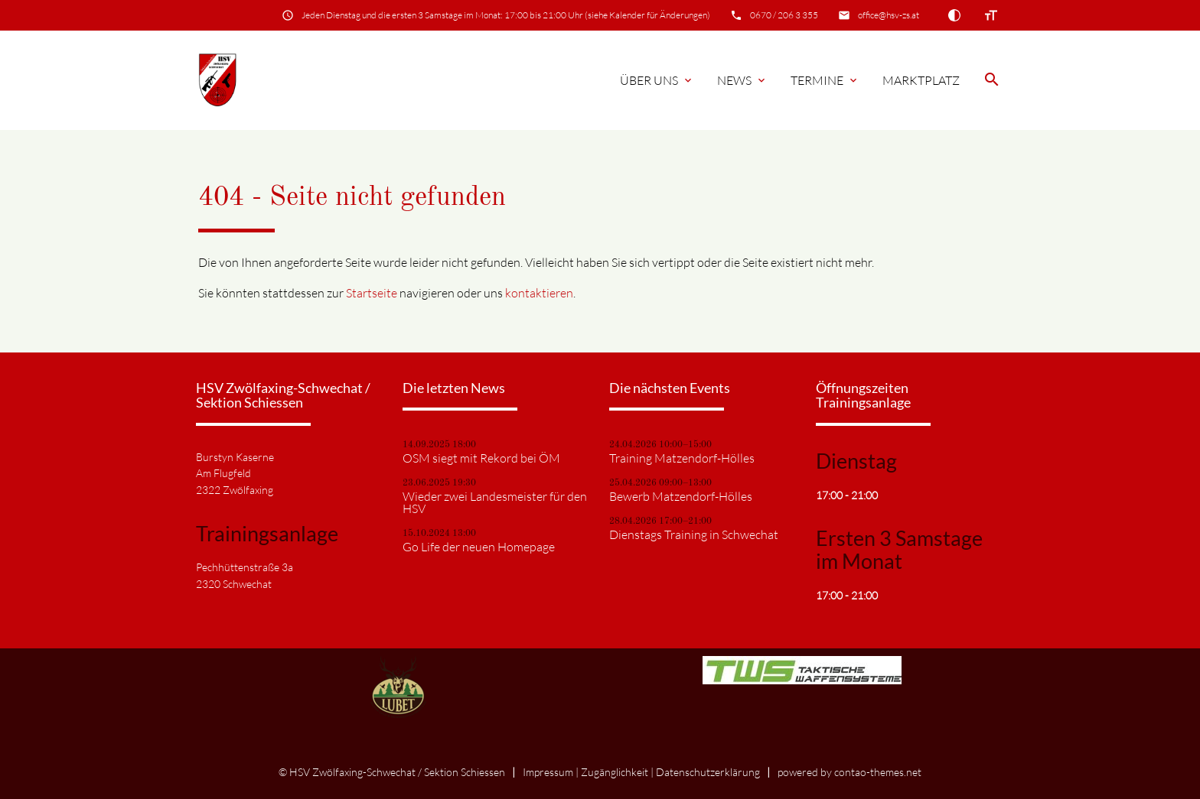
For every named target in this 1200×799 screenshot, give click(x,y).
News (742, 80)
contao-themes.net (877, 771)
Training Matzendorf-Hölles (682, 458)
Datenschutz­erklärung (708, 771)
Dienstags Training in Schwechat (693, 534)
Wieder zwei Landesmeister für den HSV (495, 502)
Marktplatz (921, 80)
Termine (825, 80)
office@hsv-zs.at (888, 15)
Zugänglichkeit (614, 771)
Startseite (371, 292)
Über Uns (657, 80)
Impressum (548, 771)
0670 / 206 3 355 (784, 15)
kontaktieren (539, 292)
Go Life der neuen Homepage (479, 547)
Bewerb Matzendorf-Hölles (680, 496)
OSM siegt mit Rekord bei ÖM (481, 458)
